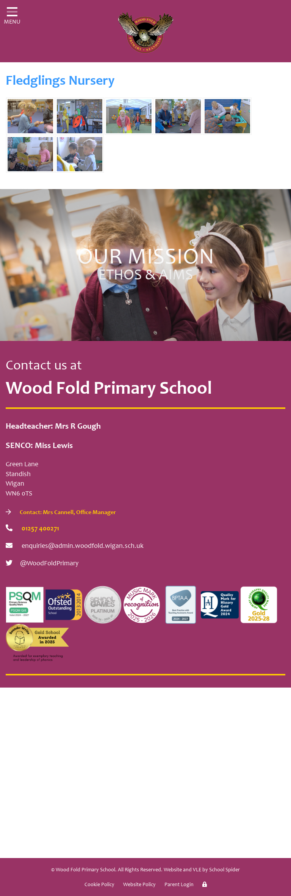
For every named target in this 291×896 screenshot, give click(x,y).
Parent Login (179, 885)
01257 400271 (32, 528)
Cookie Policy (99, 885)
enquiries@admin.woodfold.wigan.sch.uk (75, 546)
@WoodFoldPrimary (42, 563)
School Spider (224, 870)
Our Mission (145, 267)
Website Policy (139, 885)
